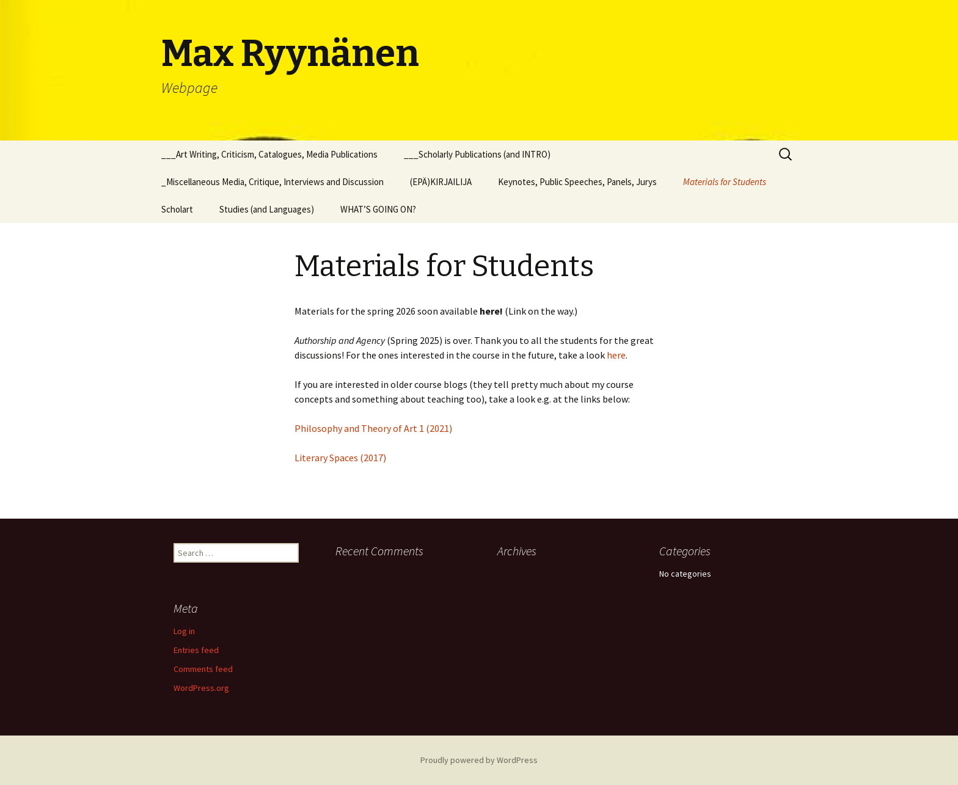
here (616, 355)
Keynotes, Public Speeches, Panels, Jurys (577, 182)
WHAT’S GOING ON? (378, 209)
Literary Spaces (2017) (340, 457)
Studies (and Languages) (266, 209)
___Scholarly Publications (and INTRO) (477, 154)
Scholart (177, 209)
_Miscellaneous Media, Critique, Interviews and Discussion (272, 182)
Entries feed (196, 649)
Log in (184, 631)
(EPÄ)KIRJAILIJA (441, 182)
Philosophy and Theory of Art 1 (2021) (373, 428)
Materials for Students (724, 182)
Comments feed (203, 668)
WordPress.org (201, 687)
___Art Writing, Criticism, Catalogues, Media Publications (269, 154)
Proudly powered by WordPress (479, 759)
